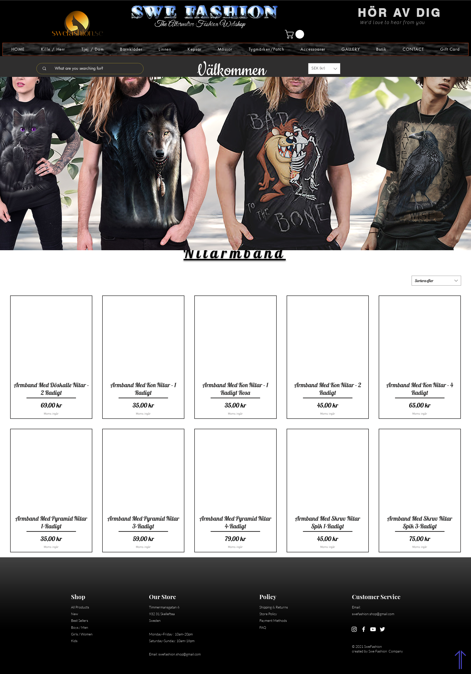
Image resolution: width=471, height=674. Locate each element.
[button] (295, 34)
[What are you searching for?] (93, 68)
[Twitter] (382, 629)
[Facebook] (363, 629)
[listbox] (324, 68)
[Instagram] (354, 629)
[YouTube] (373, 629)
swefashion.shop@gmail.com (179, 654)
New (74, 614)
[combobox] (436, 281)
